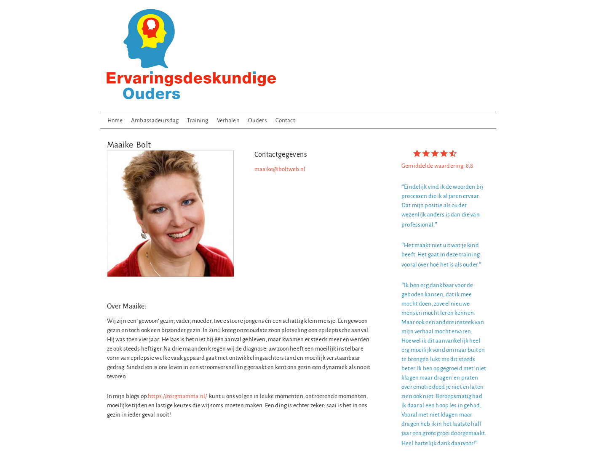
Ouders (257, 120)
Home (115, 120)
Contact (285, 120)
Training (197, 120)
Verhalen (228, 120)
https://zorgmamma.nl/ (177, 396)
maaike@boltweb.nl (280, 169)
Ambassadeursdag (155, 120)
